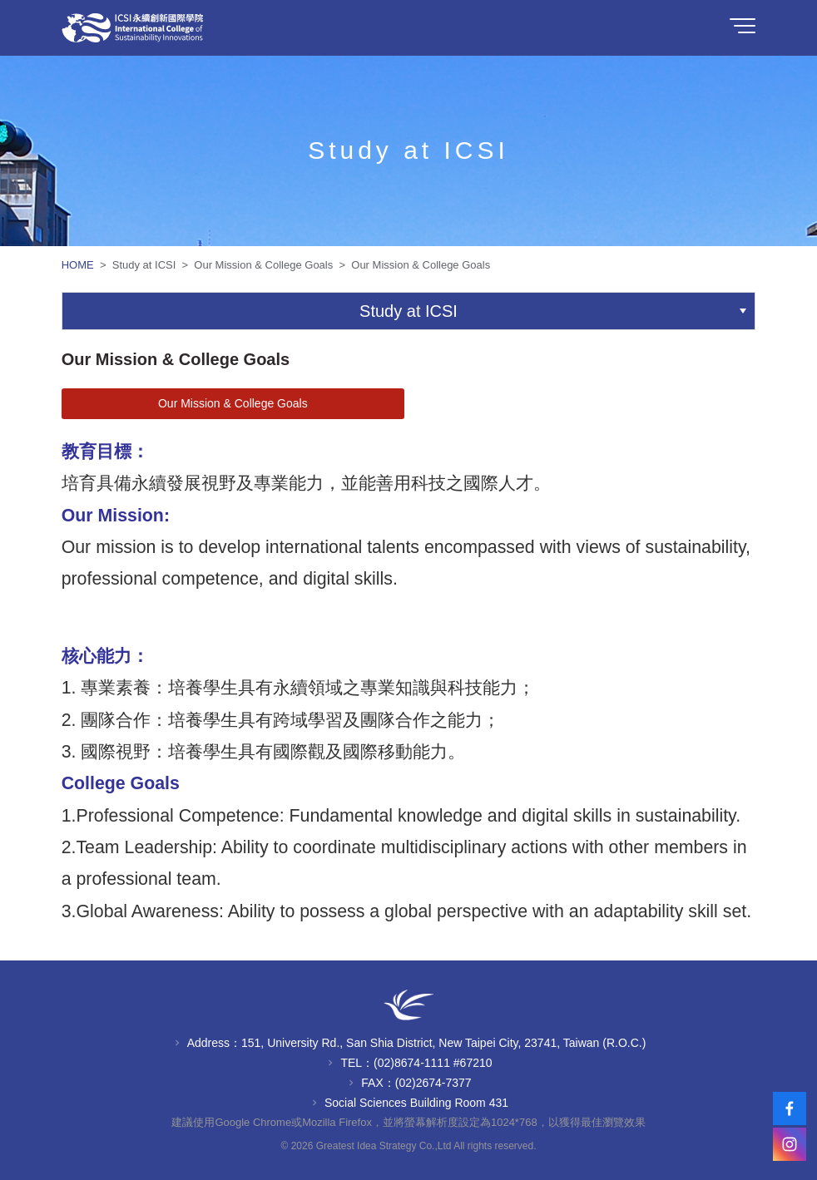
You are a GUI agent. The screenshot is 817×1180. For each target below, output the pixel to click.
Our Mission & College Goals (233, 403)
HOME (79, 265)
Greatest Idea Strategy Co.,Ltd (384, 1146)
